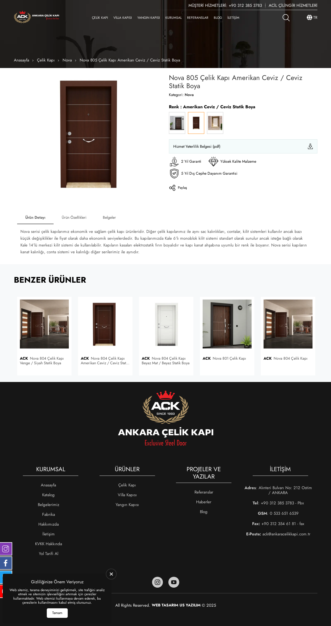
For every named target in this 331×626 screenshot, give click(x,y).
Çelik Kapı (100, 17)
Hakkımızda (48, 524)
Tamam (57, 612)
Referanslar (197, 17)
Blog (218, 17)
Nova (67, 60)
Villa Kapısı (122, 17)
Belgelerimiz (48, 504)
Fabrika (48, 514)
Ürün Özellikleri (74, 217)
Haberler (203, 501)
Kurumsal (173, 17)
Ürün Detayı (35, 217)
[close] (111, 574)
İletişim (233, 17)
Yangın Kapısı (148, 17)
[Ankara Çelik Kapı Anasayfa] (36, 17)
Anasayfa (21, 60)
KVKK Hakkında (48, 543)
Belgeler (109, 217)
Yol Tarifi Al (48, 553)
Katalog (48, 494)
